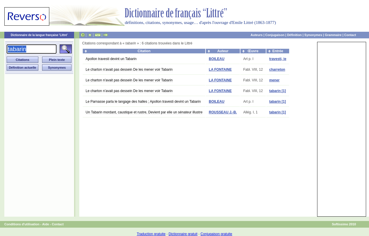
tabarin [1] (277, 91)
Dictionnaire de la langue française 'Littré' (39, 35)
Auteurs (257, 35)
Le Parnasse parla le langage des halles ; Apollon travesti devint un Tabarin (143, 102)
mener (274, 80)
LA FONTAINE (220, 70)
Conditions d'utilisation (21, 224)
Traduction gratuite (151, 234)
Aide (45, 224)
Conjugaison (275, 35)
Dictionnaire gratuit (183, 234)
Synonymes (313, 35)
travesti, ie (277, 59)
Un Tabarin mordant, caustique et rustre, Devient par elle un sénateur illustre (144, 112)
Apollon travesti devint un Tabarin (111, 59)
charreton (277, 70)
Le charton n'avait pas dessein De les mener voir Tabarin (129, 70)
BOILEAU (216, 59)
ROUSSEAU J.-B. (223, 112)
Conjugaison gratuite (216, 234)
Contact (350, 35)
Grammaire (333, 35)
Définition (294, 35)
